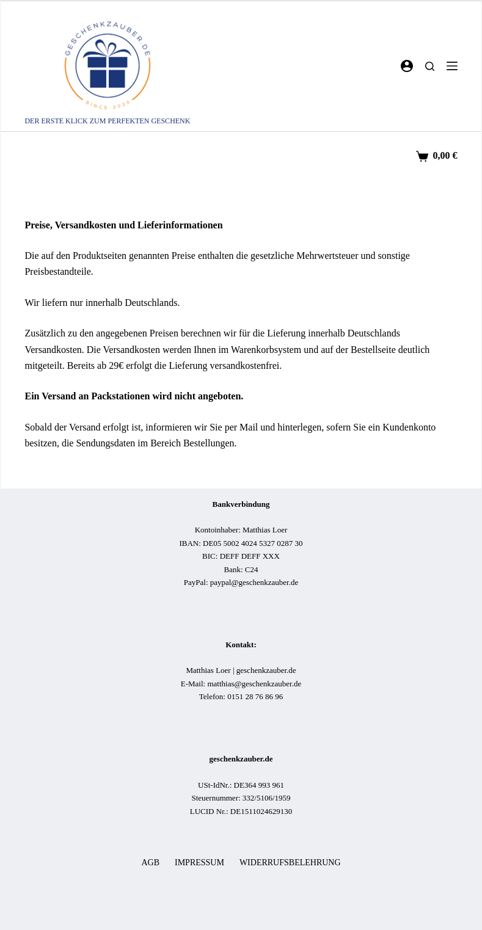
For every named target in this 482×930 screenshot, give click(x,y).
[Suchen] (429, 66)
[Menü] (452, 65)
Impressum (199, 862)
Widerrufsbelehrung (290, 862)
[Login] (407, 66)
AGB (150, 862)
